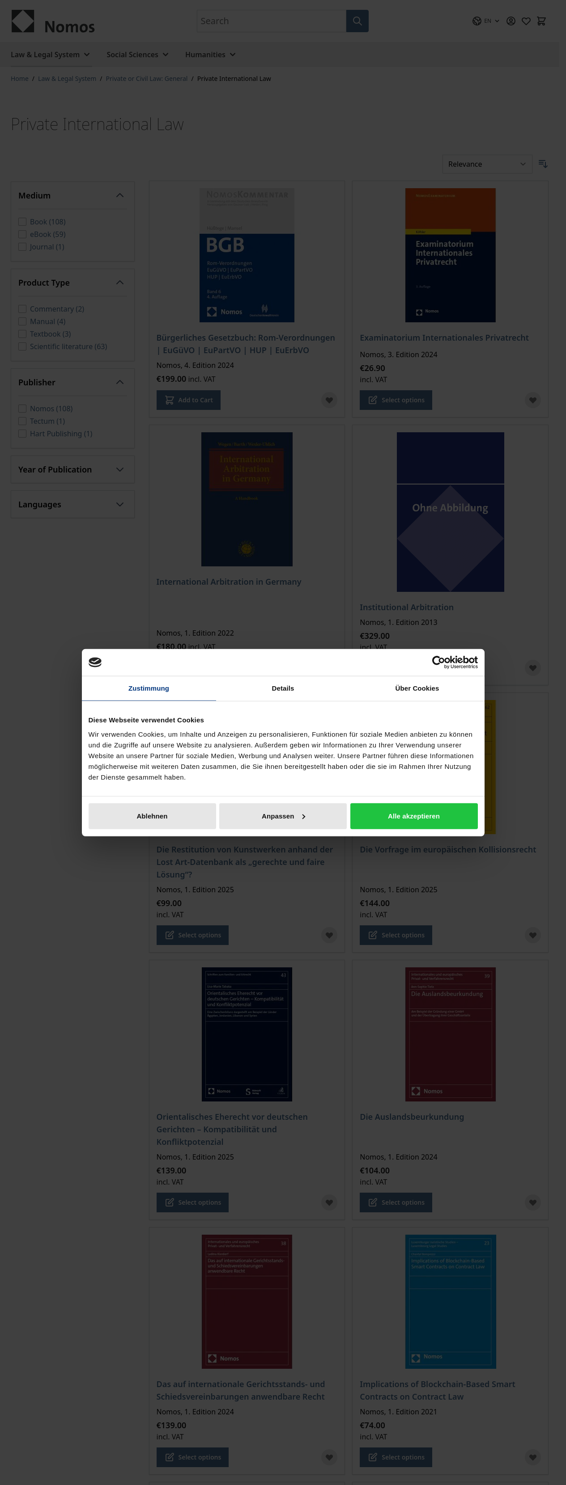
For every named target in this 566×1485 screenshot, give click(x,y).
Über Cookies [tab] (417, 688)
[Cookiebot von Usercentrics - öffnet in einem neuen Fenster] (439, 662)
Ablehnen (151, 815)
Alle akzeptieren (414, 815)
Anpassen (283, 815)
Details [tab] (283, 688)
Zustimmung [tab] (148, 688)
